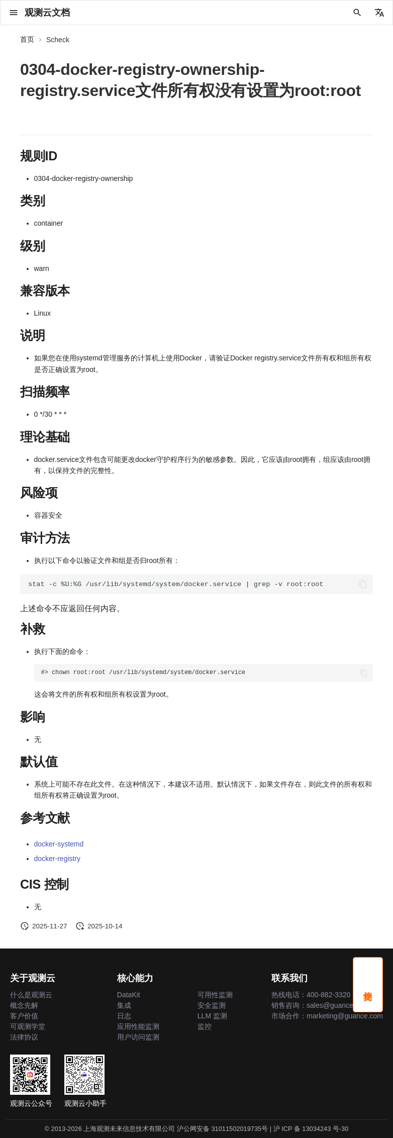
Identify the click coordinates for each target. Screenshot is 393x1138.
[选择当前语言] (379, 13)
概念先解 (24, 1005)
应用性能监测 (138, 1026)
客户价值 (24, 1016)
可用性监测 (215, 995)
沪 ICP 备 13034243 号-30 (311, 1128)
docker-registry (57, 859)
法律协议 (24, 1037)
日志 (124, 1016)
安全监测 (212, 1005)
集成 (124, 1005)
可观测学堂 (27, 1026)
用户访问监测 (138, 1037)
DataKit (128, 995)
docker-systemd (59, 844)
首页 (27, 39)
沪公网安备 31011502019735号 (222, 1128)
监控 (205, 1026)
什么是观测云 (31, 995)
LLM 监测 (212, 1016)
